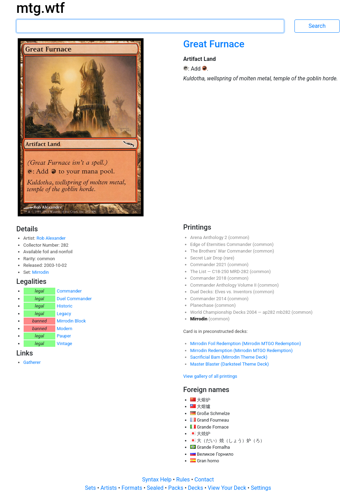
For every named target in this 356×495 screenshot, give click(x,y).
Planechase (202, 305)
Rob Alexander (51, 238)
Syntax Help (157, 479)
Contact (204, 479)
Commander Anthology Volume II (224, 285)
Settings (261, 488)
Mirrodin (40, 272)
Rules (183, 479)
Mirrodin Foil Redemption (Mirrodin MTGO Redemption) (245, 343)
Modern (64, 328)
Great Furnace (213, 44)
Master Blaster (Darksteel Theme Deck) (229, 364)
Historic (64, 306)
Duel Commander (74, 298)
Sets (91, 488)
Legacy (64, 313)
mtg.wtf (40, 8)
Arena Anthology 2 (209, 237)
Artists (109, 488)
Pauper (64, 335)
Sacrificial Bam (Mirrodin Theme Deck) (228, 357)
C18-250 (221, 271)
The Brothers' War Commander (221, 251)
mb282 (284, 312)
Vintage (64, 343)
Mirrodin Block (71, 321)
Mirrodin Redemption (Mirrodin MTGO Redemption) (241, 350)
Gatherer (32, 362)
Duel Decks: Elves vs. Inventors (221, 291)
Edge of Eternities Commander (221, 244)
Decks (196, 488)
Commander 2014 (208, 298)
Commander (69, 291)
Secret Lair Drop (207, 258)
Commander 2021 (208, 264)
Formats (132, 488)
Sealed (156, 488)
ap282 (269, 312)
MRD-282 (240, 271)
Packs (176, 488)
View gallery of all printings (210, 376)
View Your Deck (228, 488)
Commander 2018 (208, 278)
